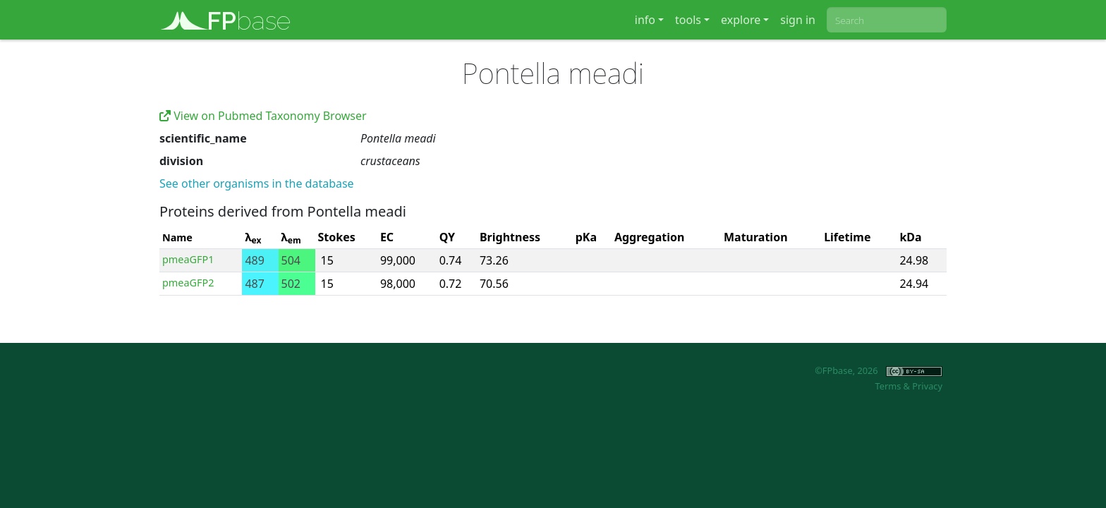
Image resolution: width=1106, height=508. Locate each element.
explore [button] (740, 20)
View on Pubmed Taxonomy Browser (263, 115)
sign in (797, 20)
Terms (888, 386)
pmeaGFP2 (188, 282)
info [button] (645, 20)
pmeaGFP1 (188, 259)
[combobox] (887, 19)
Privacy (927, 386)
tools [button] (688, 20)
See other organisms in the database (256, 183)
